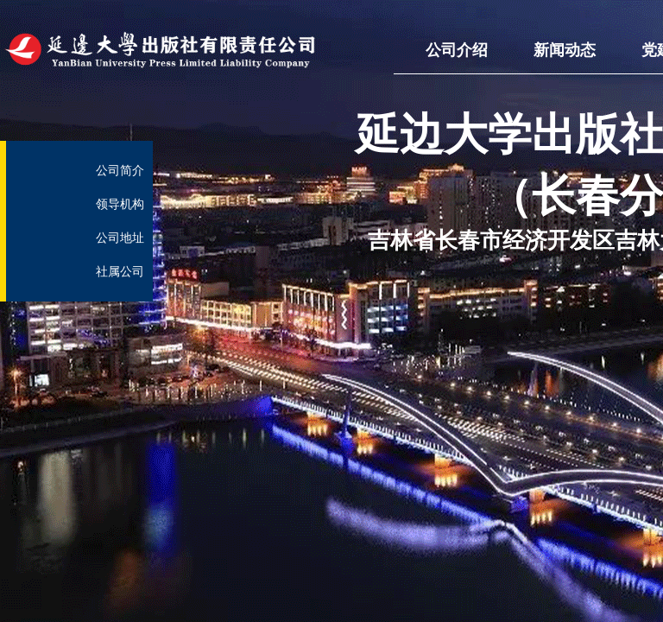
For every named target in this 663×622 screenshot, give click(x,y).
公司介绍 (457, 50)
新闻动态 (565, 50)
